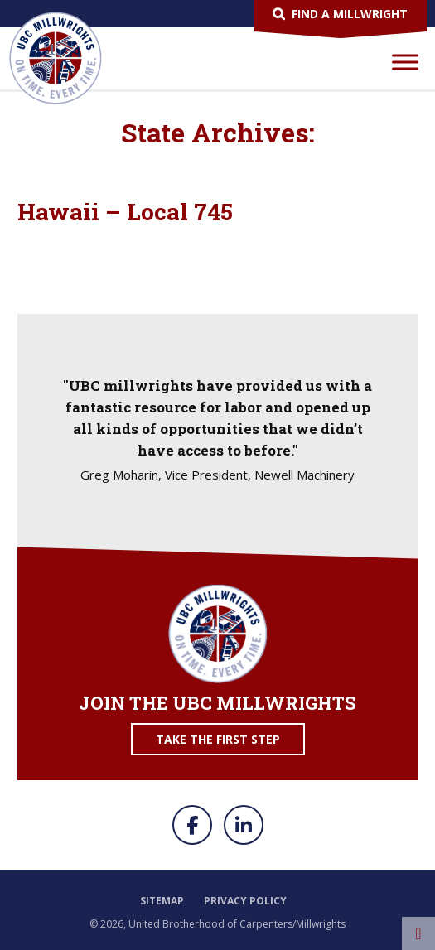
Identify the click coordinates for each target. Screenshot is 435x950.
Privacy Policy (245, 901)
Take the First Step (218, 739)
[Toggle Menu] (405, 62)
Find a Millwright (350, 14)
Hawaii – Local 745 (125, 211)
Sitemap (162, 901)
